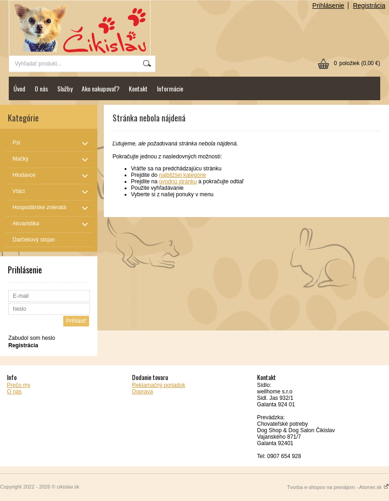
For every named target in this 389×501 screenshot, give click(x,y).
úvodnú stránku (178, 181)
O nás (41, 88)
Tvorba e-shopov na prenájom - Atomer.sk (338, 487)
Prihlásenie (328, 5)
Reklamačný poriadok (158, 385)
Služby (64, 88)
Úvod (19, 88)
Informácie (170, 88)
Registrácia (369, 5)
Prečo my (18, 385)
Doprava (142, 391)
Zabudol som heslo (31, 338)
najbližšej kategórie (182, 175)
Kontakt (138, 88)
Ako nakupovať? (101, 88)
